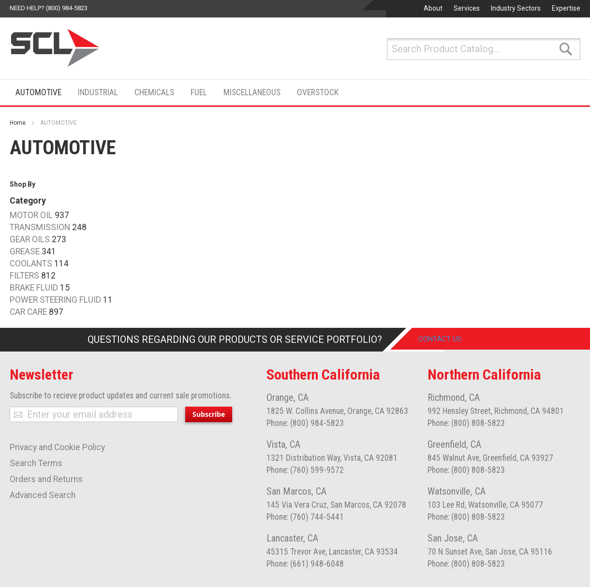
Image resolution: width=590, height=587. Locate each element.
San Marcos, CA (296, 491)
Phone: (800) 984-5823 (305, 423)
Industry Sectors (516, 8)
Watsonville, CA (457, 491)
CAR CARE (28, 312)
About (433, 8)
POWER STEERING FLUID (55, 300)
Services (467, 8)
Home (18, 122)
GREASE (25, 251)
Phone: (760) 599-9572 (305, 470)
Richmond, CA (454, 397)
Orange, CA (287, 397)
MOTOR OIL (31, 215)
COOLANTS (31, 263)
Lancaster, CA (292, 538)
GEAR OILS (30, 239)
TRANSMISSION (40, 227)
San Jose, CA (453, 538)
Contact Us (447, 339)
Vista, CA (283, 444)
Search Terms (36, 463)
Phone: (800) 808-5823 (466, 423)
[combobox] (483, 49)
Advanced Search (42, 495)
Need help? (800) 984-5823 (49, 8)
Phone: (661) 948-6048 (305, 564)
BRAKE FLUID (34, 288)
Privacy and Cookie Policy (57, 447)
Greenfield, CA (454, 444)
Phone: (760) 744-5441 (305, 517)
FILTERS (24, 275)
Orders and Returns (46, 479)
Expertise (566, 8)
